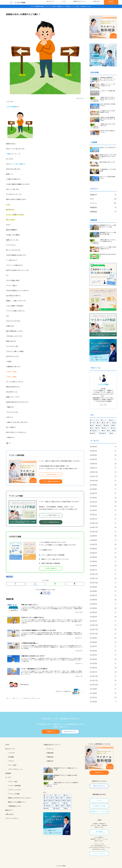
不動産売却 (49, 757)
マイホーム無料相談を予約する (50, 481)
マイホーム (10, 576)
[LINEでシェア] (55, 584)
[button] (74, 584)
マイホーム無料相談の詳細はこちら (51, 474)
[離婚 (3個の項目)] (114, 431)
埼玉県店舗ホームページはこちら (99, 832)
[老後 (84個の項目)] (103, 423)
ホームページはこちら (99, 853)
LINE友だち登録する (50, 568)
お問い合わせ (9, 814)
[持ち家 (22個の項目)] (98, 428)
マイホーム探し (13, 782)
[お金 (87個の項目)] (98, 423)
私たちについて (10, 749)
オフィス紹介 (12, 765)
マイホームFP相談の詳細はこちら (50, 515)
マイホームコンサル (14, 790)
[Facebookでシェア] (35, 584)
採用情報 (8, 773)
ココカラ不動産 (11, 107)
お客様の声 (49, 761)
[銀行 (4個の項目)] (108, 431)
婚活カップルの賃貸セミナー (17, 802)
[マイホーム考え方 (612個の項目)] (95, 420)
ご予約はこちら (50, 731)
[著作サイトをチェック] (41, 593)
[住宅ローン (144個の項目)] (113, 420)
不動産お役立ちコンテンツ (51, 745)
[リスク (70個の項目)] (109, 423)
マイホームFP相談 (14, 794)
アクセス (11, 761)
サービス (8, 777)
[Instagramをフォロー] (48, 593)
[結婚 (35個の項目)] (114, 425)
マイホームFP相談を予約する (50, 522)
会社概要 (11, 757)
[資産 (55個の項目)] (114, 423)
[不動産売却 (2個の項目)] (104, 433)
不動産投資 (49, 753)
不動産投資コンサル (14, 806)
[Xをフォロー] (45, 593)
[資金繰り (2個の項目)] (94, 433)
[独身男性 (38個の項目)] (107, 425)
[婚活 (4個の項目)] (103, 431)
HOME (7, 745)
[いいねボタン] (7, 443)
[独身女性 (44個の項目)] (99, 425)
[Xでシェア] (15, 584)
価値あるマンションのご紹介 (99, 811)
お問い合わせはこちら (70, 731)
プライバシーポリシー (12, 818)
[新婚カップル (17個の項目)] (105, 428)
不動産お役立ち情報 (99, 806)
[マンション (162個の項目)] (104, 420)
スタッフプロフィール (15, 769)
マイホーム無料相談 (14, 786)
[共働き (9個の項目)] (114, 428)
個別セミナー (9, 810)
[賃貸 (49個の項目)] (92, 425)
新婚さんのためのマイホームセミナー (20, 798)
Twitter (99, 800)
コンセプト (11, 753)
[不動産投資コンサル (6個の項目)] (95, 431)
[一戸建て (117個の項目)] (93, 423)
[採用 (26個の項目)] (92, 428)
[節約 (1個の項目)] (113, 433)
